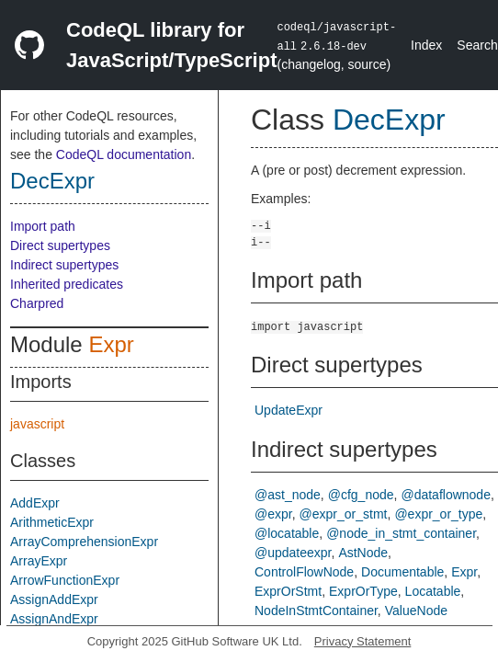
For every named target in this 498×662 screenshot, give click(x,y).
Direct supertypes (60, 245)
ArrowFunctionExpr (64, 580)
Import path (42, 226)
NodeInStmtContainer (316, 610)
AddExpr (35, 503)
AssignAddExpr (54, 599)
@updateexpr (293, 552)
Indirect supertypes (64, 264)
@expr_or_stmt (344, 514)
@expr (273, 514)
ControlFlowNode (304, 572)
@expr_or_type (438, 514)
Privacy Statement (363, 641)
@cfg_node (361, 494)
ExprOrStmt (288, 591)
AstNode (363, 552)
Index (426, 45)
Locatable (433, 591)
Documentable (402, 572)
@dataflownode (446, 494)
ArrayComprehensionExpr (84, 541)
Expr (110, 344)
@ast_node (288, 494)
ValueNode (416, 610)
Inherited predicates (66, 284)
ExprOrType (363, 591)
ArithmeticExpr (52, 522)
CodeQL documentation (123, 154)
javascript (37, 424)
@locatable (287, 533)
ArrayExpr (38, 561)
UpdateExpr (289, 410)
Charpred (36, 303)
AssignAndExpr (54, 618)
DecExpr (52, 180)
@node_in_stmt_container (401, 533)
